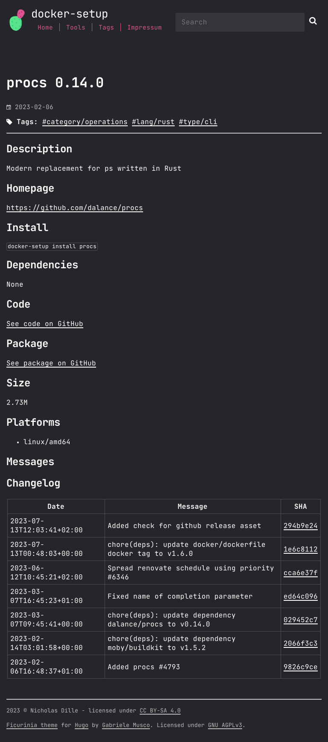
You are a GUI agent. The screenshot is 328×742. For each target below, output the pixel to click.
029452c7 (301, 620)
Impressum (144, 27)
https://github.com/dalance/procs (74, 208)
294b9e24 (301, 525)
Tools (75, 27)
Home (45, 27)
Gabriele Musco (126, 725)
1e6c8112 (301, 549)
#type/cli (198, 122)
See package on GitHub (51, 363)
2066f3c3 (301, 643)
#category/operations (85, 122)
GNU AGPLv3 (225, 725)
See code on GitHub (44, 324)
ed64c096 (301, 596)
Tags (106, 27)
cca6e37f (301, 573)
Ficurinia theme (32, 725)
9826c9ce (301, 667)
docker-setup (69, 14)
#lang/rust (153, 122)
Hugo (81, 725)
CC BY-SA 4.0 (160, 711)
